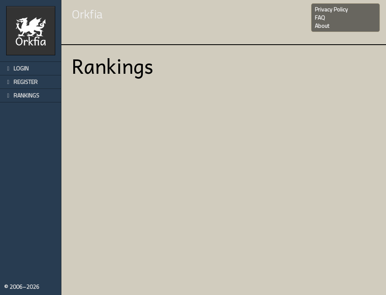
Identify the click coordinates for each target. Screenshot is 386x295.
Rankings (21, 95)
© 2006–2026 (21, 287)
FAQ (320, 17)
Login (16, 68)
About (322, 25)
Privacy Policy (331, 9)
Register (21, 81)
